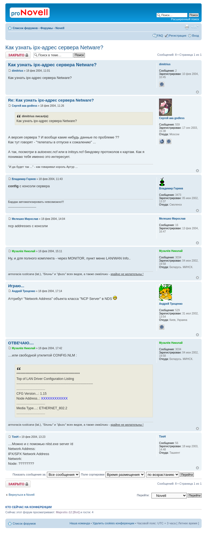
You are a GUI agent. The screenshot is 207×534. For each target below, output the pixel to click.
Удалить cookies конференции (113, 523)
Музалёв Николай (23, 251)
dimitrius (17, 70)
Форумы (46, 28)
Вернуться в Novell (21, 494)
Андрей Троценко (23, 291)
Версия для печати (187, 27)
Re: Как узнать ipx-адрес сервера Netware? (51, 100)
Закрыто (18, 55)
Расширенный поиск (185, 19)
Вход (195, 35)
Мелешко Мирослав (25, 218)
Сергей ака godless (24, 105)
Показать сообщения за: (46, 474)
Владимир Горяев (24, 179)
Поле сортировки (112, 474)
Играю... (16, 285)
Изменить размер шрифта (195, 27)
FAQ (160, 35)
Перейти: (143, 495)
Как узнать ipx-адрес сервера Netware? (54, 47)
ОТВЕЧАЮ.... (21, 343)
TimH (15, 436)
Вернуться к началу (197, 92)
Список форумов (25, 28)
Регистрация (177, 35)
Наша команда (80, 523)
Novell (60, 28)
